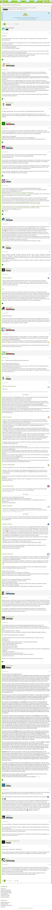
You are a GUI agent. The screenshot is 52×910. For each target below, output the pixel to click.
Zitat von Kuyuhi (7, 417)
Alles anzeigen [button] (25, 394)
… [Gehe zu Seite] (13, 24)
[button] (50, 1)
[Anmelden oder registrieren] (47, 1)
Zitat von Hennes (7, 524)
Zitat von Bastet (6, 278)
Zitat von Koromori (7, 554)
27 (15, 24)
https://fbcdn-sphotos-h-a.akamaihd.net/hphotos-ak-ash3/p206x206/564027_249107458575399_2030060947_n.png (18, 193)
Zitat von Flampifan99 (8, 465)
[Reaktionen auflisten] (3, 59)
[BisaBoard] (3, 1)
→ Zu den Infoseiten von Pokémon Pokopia (26, 19)
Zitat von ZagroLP (7, 506)
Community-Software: (26, 908)
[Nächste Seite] (17, 24)
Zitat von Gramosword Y (9, 386)
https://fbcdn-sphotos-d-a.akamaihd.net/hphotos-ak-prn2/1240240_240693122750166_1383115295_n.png (21, 203)
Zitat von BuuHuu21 (8, 486)
